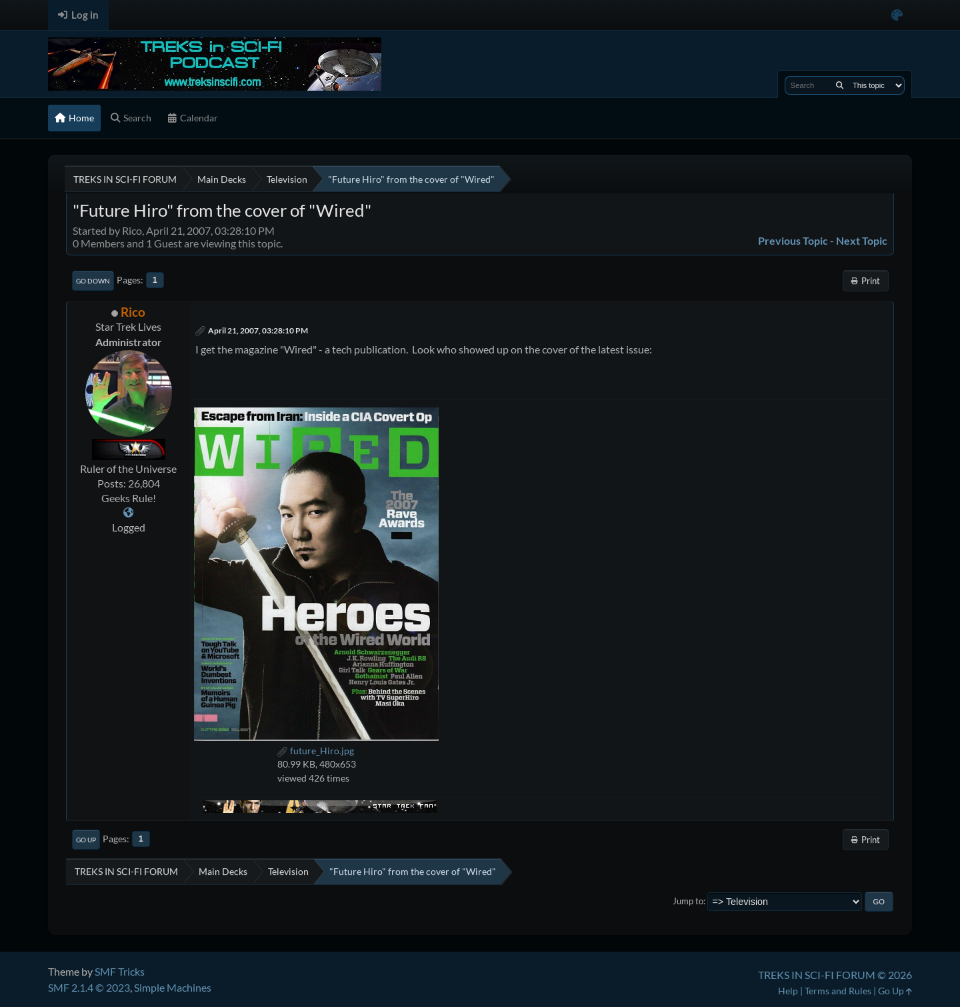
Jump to (688, 901)
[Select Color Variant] (897, 15)
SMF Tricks (120, 971)
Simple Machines (172, 987)
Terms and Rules (838, 990)
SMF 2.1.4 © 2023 (89, 987)
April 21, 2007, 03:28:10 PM (258, 330)
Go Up (86, 840)
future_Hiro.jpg (315, 750)
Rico (133, 311)
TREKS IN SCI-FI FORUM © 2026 (835, 974)
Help (788, 990)
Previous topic (793, 240)
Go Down (93, 281)
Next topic (861, 240)
